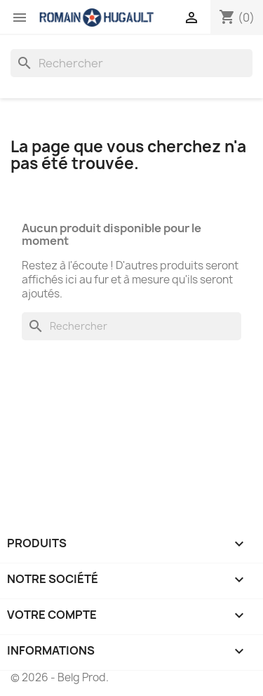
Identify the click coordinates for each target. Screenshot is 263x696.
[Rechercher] (131, 63)
